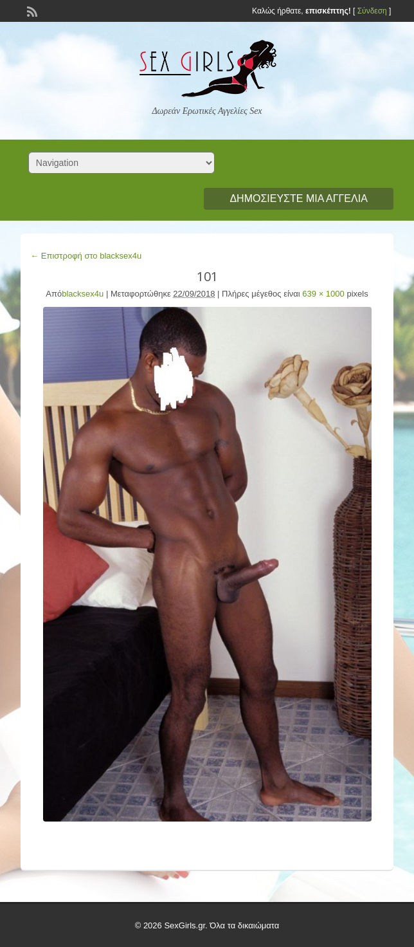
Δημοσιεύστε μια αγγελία (298, 198)
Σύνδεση (372, 10)
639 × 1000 (323, 294)
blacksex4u (83, 294)
